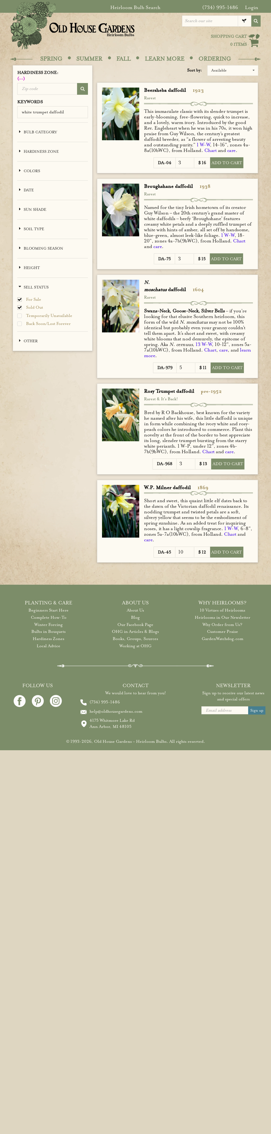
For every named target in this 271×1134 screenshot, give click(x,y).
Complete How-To (48, 617)
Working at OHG (135, 646)
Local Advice (48, 646)
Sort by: (194, 70)
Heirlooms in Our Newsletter (222, 617)
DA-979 (164, 367)
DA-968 (164, 464)
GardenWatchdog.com (222, 638)
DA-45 (164, 552)
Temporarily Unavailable (49, 316)
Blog (135, 617)
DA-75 (164, 259)
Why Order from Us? (222, 624)
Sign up (256, 710)
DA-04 (164, 163)
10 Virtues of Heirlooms (222, 610)
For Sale (33, 299)
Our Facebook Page (135, 624)
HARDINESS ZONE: (52, 76)
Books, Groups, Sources (135, 638)
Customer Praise (222, 631)
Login (251, 7)
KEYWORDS (30, 102)
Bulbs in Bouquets (48, 631)
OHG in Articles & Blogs (135, 631)
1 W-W (203, 145)
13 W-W (204, 344)
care (231, 150)
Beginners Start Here (48, 610)
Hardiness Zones (48, 638)
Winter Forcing (48, 624)
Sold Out (34, 307)
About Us (135, 610)
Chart (210, 150)
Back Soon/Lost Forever (48, 323)
